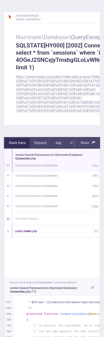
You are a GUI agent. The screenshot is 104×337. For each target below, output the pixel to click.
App (58, 143)
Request (40, 143)
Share (87, 143)
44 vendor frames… (28, 219)
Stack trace (17, 143)
